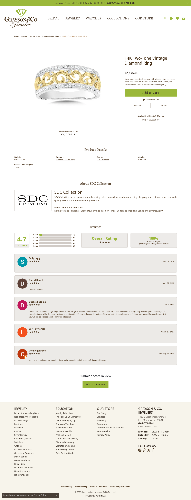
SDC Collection (103, 160)
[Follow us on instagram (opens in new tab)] (139, 450)
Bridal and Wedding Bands (130, 210)
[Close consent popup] (56, 495)
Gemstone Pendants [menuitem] (24, 453)
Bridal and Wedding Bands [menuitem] (27, 413)
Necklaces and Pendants (66, 210)
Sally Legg (34, 258)
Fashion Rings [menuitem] (21, 420)
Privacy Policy (103, 435)
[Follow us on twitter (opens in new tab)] (148, 450)
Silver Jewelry (156, 210)
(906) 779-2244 (67, 134)
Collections (118, 18)
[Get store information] (147, 427)
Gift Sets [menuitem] (18, 445)
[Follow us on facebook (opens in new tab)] (153, 450)
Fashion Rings (35, 36)
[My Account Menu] (171, 18)
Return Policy (103, 431)
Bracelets (85, 210)
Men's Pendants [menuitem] (22, 460)
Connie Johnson (37, 350)
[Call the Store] (146, 423)
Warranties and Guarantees (110, 427)
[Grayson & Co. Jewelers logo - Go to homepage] (19, 18)
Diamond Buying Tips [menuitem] (66, 420)
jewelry (24, 36)
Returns (164, 105)
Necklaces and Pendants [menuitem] (26, 416)
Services (101, 416)
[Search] (165, 18)
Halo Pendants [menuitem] (21, 474)
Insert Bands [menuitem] (20, 456)
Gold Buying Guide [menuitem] (65, 453)
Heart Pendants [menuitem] (22, 471)
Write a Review (95, 384)
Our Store (144, 18)
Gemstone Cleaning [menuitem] (65, 445)
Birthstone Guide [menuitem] (64, 427)
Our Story (101, 413)
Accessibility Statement (120, 486)
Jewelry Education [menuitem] (64, 413)
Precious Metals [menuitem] (63, 435)
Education (102, 424)
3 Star (35, 240)
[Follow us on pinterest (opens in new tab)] (144, 450)
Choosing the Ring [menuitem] (65, 424)
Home (16, 36)
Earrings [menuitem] (18, 424)
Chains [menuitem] (17, 431)
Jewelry (72, 18)
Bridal (53, 18)
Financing (101, 420)
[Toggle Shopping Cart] (183, 18)
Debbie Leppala (37, 301)
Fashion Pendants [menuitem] (23, 449)
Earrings (95, 210)
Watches (93, 18)
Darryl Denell (36, 280)
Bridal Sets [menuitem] (19, 464)
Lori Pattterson (37, 328)
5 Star (35, 234)
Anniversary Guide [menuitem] (65, 449)
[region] (68, 84)
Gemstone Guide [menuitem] (64, 431)
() (74, 234)
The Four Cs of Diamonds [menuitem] (68, 416)
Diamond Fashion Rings (50, 36)
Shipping (137, 105)
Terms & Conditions (98, 486)
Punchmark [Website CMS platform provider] (101, 496)
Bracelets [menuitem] (18, 427)
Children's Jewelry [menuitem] (22, 438)
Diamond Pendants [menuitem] (23, 467)
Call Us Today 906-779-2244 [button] (121, 3)
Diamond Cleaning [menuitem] (65, 442)
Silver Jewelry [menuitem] (20, 435)
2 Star (35, 243)
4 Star (35, 237)
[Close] (187, 3)
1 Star (35, 246)
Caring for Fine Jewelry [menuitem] (67, 438)
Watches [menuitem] (18, 442)
